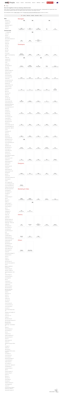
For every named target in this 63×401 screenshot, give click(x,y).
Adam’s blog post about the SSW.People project (32, 12)
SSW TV (43, 2)
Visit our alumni (53, 391)
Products (23, 2)
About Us (34, 2)
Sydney (24, 15)
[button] (24, 20)
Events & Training (28, 2)
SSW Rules (39, 2)
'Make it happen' (17, 12)
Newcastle (37, 15)
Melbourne (28, 15)
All (21, 15)
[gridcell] (21, 25)
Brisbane (32, 15)
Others (41, 15)
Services (18, 2)
